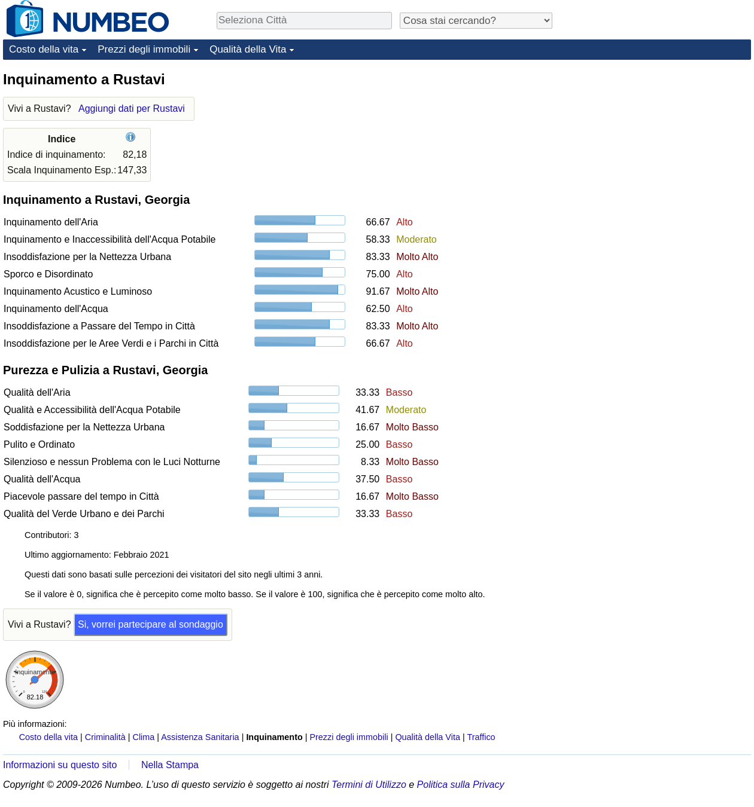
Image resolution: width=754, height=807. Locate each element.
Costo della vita (43, 49)
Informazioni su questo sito (60, 765)
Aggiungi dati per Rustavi (131, 108)
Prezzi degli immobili (144, 49)
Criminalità (105, 737)
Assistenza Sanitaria (200, 737)
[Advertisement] (661, 144)
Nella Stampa (170, 765)
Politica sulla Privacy (460, 785)
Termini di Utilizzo (369, 785)
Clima (144, 737)
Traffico (481, 737)
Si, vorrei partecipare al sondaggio (150, 624)
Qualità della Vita (247, 49)
